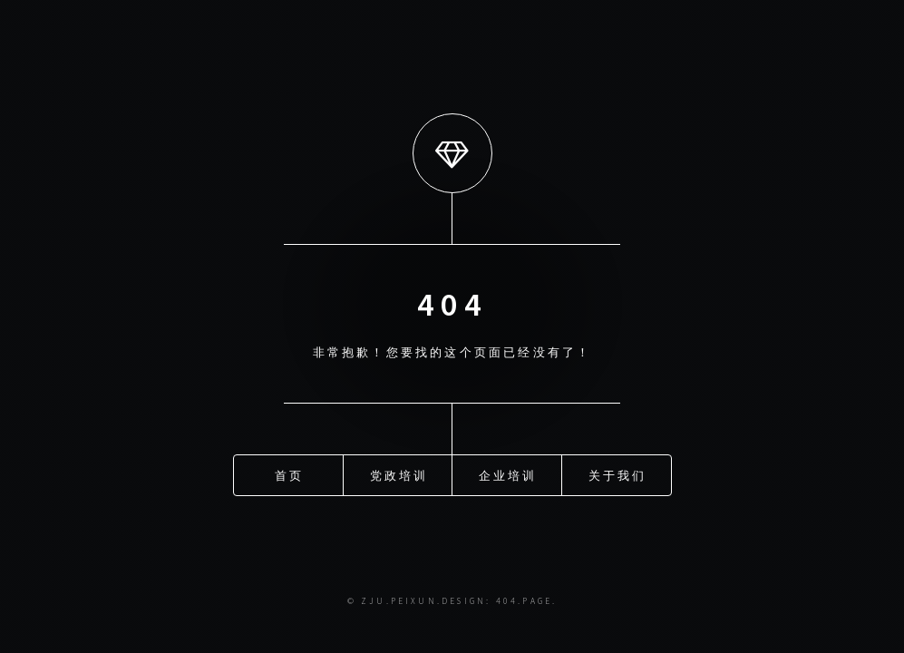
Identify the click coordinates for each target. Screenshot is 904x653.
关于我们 (617, 474)
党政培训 (399, 474)
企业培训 (508, 474)
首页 (289, 474)
